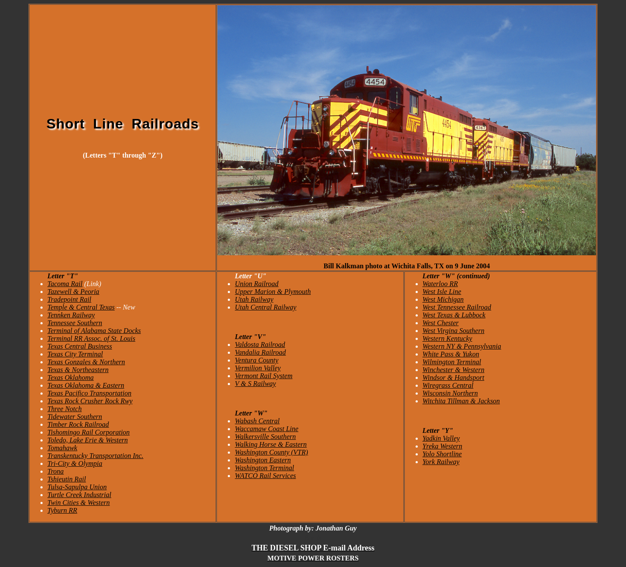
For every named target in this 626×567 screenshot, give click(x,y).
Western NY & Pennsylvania (462, 346)
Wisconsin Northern (450, 393)
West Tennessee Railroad (457, 307)
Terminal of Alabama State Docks (94, 330)
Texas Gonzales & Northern (86, 362)
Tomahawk (62, 448)
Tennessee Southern (74, 322)
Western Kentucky (447, 338)
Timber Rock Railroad (78, 424)
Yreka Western (443, 446)
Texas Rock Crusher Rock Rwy (90, 401)
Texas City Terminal (75, 354)
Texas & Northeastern (78, 369)
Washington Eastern (263, 460)
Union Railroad (256, 283)
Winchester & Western (454, 369)
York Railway (441, 461)
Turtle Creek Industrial (79, 494)
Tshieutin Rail (66, 479)
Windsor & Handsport (453, 377)
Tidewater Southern (74, 416)
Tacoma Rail (65, 283)
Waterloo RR (440, 283)
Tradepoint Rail (69, 299)
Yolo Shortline (442, 454)
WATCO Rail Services (265, 475)
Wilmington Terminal (452, 362)
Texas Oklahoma (70, 377)
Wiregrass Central (448, 385)
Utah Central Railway (265, 307)
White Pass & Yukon (451, 354)
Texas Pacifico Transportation (89, 393)
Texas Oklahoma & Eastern (85, 385)
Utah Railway (254, 299)
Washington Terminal (264, 467)
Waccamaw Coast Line (266, 428)
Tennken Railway (71, 315)
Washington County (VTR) (271, 452)
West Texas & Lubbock (454, 315)
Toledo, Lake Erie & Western (87, 440)
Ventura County (256, 360)
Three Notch (64, 408)
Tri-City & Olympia (74, 463)
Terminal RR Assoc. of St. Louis (91, 338)
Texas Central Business (79, 346)
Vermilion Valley (257, 368)
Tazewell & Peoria (73, 291)
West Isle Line (442, 291)
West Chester (441, 322)
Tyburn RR (62, 510)
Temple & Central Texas (81, 307)
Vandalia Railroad (260, 352)
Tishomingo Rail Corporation (88, 432)
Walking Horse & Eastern (270, 444)
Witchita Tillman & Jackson (461, 401)
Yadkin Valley (441, 438)
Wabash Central (257, 421)
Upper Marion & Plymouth (273, 291)
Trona (55, 471)
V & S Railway (255, 383)
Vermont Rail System (263, 375)
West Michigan (443, 299)
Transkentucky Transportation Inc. (95, 455)
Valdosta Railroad (260, 344)
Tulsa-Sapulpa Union (77, 487)
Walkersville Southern (265, 436)
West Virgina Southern (454, 330)
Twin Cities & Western (78, 502)
